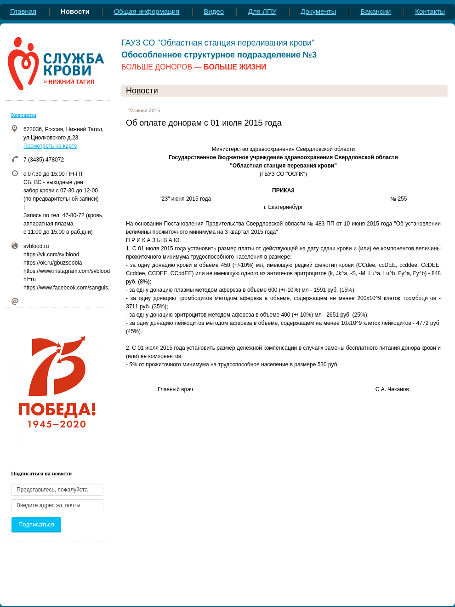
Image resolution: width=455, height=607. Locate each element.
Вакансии (375, 11)
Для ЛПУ (262, 11)
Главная (23, 11)
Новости (142, 90)
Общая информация (147, 11)
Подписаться (36, 524)
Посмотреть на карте (50, 146)
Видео (214, 11)
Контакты (430, 11)
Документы (318, 11)
